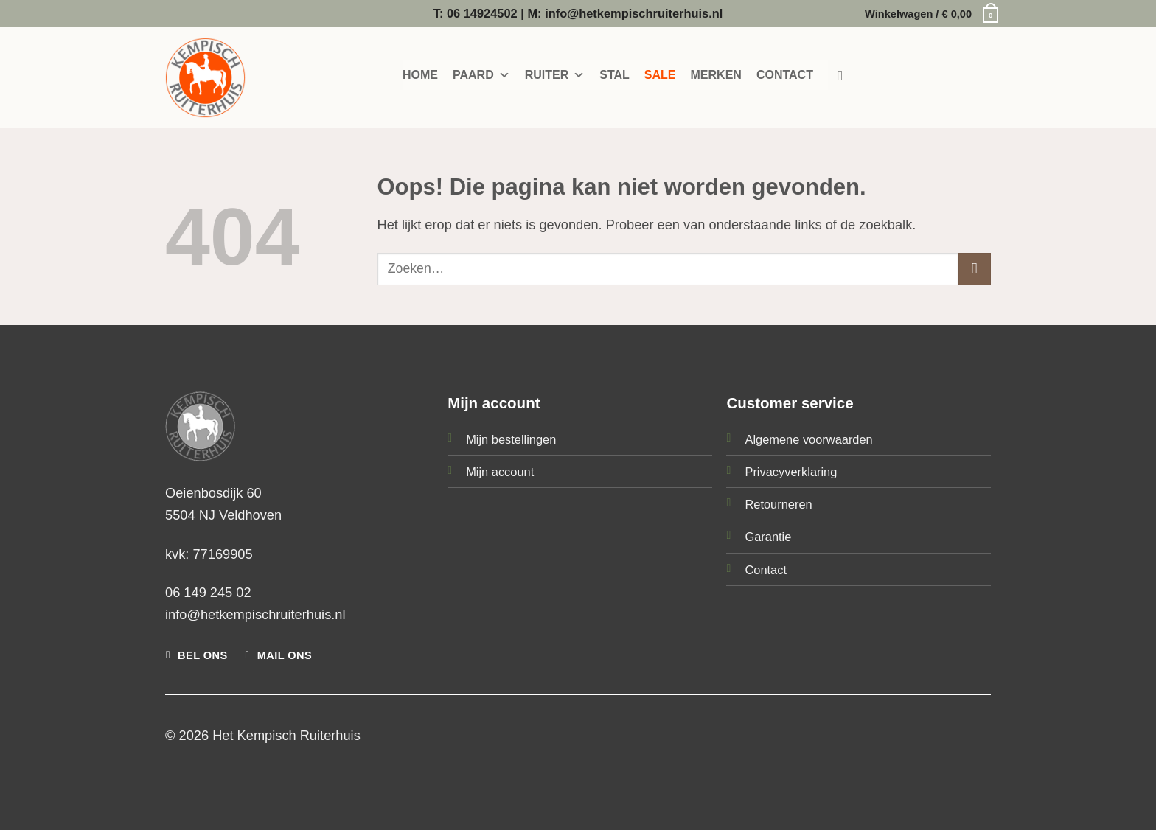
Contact (766, 569)
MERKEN (716, 75)
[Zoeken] (845, 76)
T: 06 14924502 (476, 13)
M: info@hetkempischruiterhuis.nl (624, 13)
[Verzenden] (974, 269)
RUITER (555, 75)
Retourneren (778, 504)
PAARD (481, 75)
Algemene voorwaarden (808, 439)
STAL (614, 75)
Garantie (768, 536)
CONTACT (784, 75)
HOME (420, 75)
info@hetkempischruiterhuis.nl (255, 614)
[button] (928, 14)
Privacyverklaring (791, 471)
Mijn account (500, 471)
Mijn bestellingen (511, 439)
